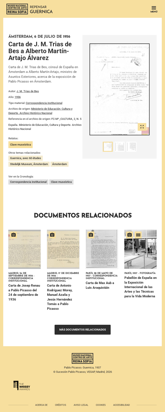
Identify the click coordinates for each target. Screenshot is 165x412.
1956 (18, 97)
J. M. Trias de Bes (28, 91)
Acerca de (41, 405)
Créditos (60, 405)
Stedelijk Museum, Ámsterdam (29, 164)
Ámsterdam (59, 164)
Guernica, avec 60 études (25, 158)
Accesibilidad (121, 405)
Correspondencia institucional (44, 103)
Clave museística (20, 144)
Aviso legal (81, 405)
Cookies (101, 405)
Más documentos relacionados (82, 329)
